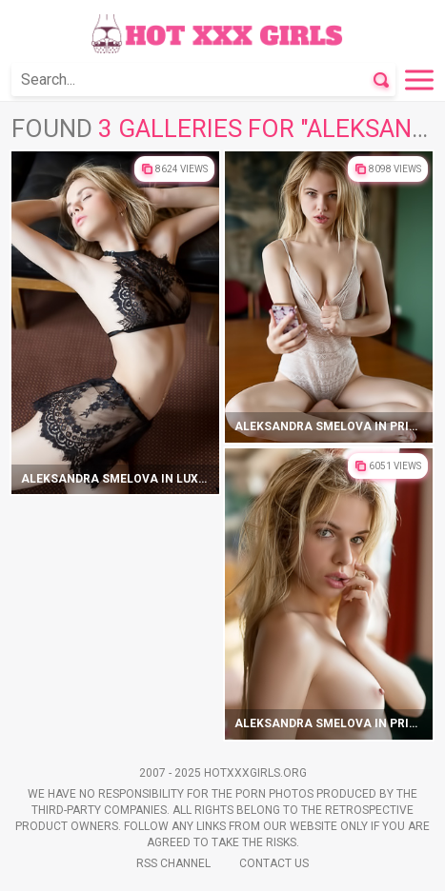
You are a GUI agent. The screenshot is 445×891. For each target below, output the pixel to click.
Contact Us (274, 863)
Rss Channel (173, 863)
